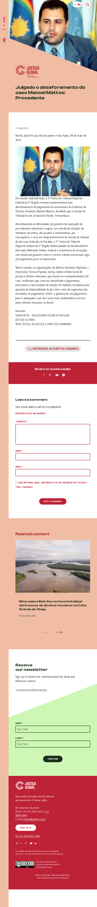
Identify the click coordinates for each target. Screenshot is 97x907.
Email (19, 466)
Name (19, 450)
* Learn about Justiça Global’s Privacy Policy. (31, 690)
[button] (58, 632)
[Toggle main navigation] (4, 22)
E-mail (19, 738)
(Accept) (60, 854)
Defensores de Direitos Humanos (56, 349)
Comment (21, 421)
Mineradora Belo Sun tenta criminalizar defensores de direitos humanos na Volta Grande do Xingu (52, 605)
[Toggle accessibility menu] (4, 40)
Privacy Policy (51, 854)
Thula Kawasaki (63, 878)
